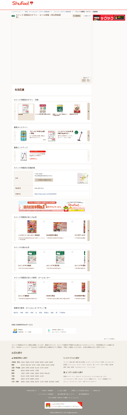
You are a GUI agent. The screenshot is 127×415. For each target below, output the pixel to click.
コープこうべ (73, 381)
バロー (80, 381)
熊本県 (37, 381)
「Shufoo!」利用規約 (47, 390)
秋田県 (42, 362)
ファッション (72, 364)
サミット (66, 381)
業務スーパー (67, 376)
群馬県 (52, 365)
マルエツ (80, 379)
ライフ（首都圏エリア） (105, 379)
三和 (84, 381)
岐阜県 (32, 370)
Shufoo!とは (96, 390)
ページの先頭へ (110, 339)
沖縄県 (57, 381)
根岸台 (16, 312)
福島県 (51, 362)
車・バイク (96, 364)
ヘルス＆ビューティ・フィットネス (85, 367)
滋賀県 (37, 373)
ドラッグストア (96, 362)
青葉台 (46, 312)
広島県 (27, 376)
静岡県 (27, 370)
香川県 (27, 379)
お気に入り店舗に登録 (86, 15)
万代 (76, 379)
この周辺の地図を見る (43, 180)
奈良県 (42, 373)
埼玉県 (33, 365)
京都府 (32, 373)
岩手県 (32, 362)
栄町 (52, 312)
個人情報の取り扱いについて (66, 394)
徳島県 (23, 379)
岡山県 (23, 376)
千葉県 (38, 365)
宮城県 (37, 362)
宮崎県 (46, 381)
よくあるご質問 (61, 390)
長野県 (27, 368)
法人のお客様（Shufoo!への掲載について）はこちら (63, 397)
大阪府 (23, 373)
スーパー (66, 362)
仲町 (21, 312)
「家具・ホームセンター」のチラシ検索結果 (37, 11)
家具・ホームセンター (107, 362)
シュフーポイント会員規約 (45, 394)
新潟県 (32, 368)
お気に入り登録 (44, 221)
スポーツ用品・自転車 (106, 364)
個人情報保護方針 (84, 394)
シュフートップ (16, 11)
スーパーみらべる (97, 376)
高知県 (37, 379)
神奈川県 (28, 365)
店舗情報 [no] (77, 15)
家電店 (65, 364)
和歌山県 (47, 373)
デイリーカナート (91, 381)
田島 (40, 312)
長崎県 (32, 381)
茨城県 (43, 365)
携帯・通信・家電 (69, 367)
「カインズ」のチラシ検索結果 (62, 11)
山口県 (42, 376)
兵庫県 (27, 373)
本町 (31, 312)
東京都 (23, 365)
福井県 (46, 368)
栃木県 (48, 365)
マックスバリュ (86, 376)
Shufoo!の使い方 (31, 390)
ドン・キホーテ (76, 376)
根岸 (26, 312)
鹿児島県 (51, 381)
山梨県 (23, 368)
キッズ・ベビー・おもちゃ (84, 364)
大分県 (42, 381)
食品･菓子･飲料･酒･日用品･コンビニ (80, 362)
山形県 (46, 362)
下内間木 (62, 312)
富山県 (37, 368)
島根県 (37, 376)
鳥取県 (32, 376)
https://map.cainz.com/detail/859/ (46, 194)
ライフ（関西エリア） (90, 379)
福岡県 (23, 381)
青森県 (27, 362)
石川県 (42, 368)
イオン (105, 376)
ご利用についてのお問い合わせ (80, 390)
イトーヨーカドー (69, 379)
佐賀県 (27, 381)
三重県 (37, 370)
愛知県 (23, 370)
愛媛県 (32, 379)
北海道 (23, 362)
